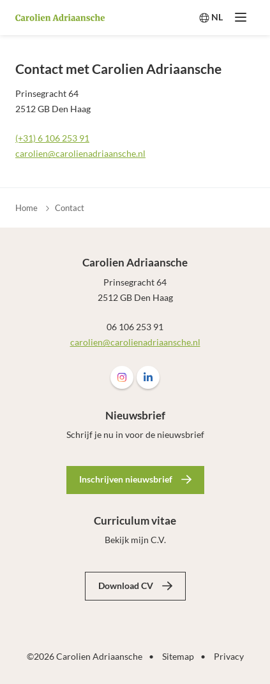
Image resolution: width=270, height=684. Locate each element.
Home (26, 208)
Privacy (229, 656)
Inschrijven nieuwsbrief (125, 479)
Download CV (125, 585)
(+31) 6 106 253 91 (52, 138)
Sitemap (178, 656)
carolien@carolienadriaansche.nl (80, 153)
